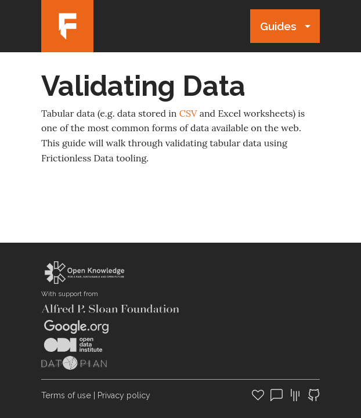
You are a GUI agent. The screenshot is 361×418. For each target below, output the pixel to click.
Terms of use (66, 395)
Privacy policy (124, 395)
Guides (278, 26)
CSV (188, 113)
